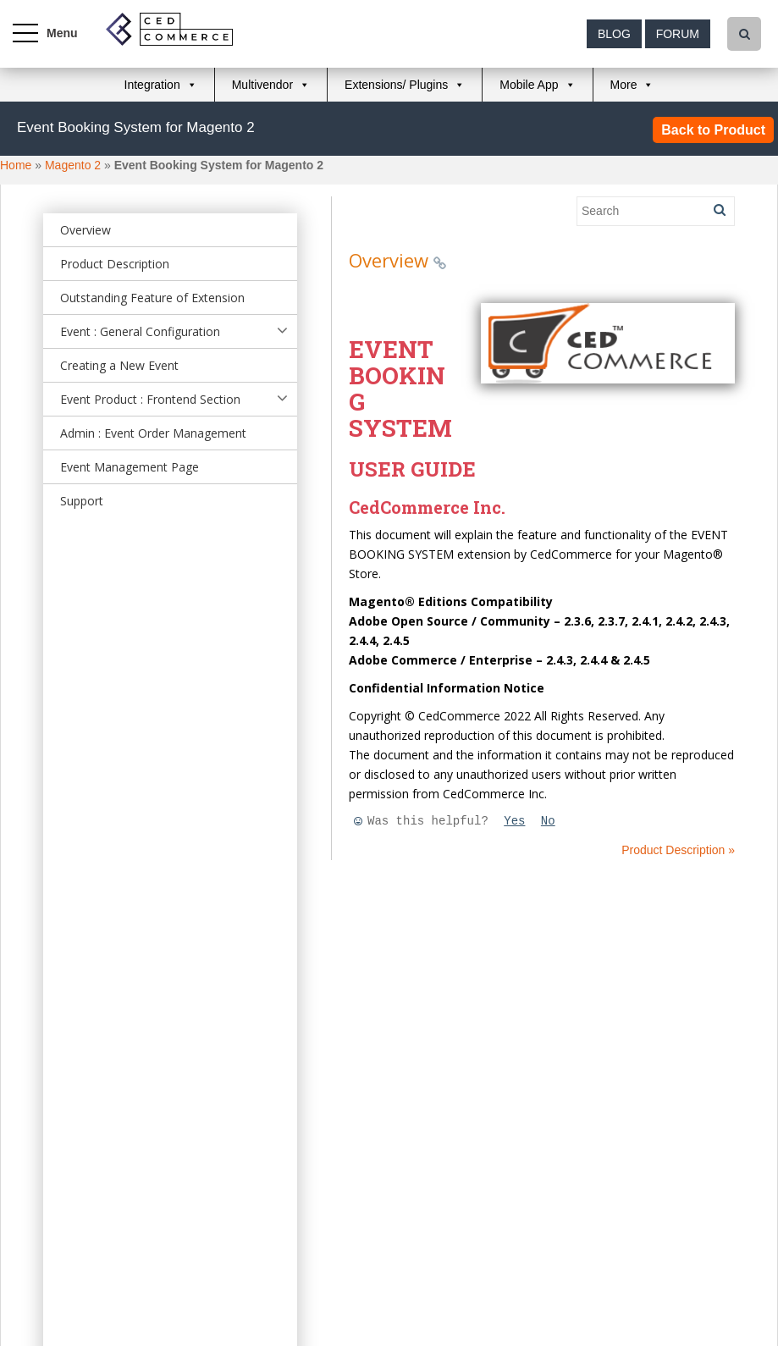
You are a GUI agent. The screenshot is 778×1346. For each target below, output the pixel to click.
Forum (677, 34)
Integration (152, 84)
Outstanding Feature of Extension (152, 298)
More (623, 84)
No (548, 821)
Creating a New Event (119, 365)
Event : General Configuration (140, 331)
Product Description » (678, 850)
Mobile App (528, 84)
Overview (85, 230)
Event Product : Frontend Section (150, 399)
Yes (514, 821)
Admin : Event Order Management (153, 433)
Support (81, 501)
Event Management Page (129, 467)
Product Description (114, 264)
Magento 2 (73, 165)
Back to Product (713, 130)
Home (15, 165)
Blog (614, 34)
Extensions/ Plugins (396, 84)
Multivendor (262, 84)
